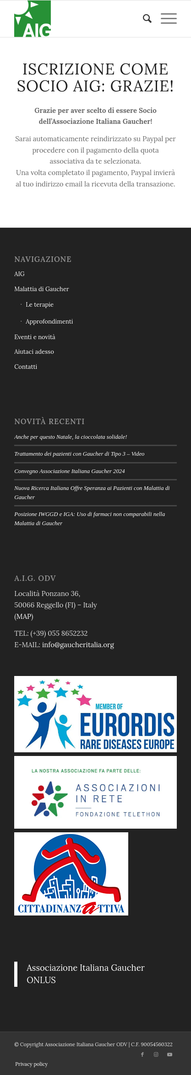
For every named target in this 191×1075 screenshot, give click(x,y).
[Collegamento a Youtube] (170, 1054)
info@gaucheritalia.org (78, 644)
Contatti (25, 367)
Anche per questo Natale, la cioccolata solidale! (70, 437)
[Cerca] (143, 18)
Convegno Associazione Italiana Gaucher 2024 (69, 471)
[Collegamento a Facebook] (142, 1054)
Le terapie (40, 305)
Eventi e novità (34, 337)
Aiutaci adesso (34, 352)
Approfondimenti (49, 321)
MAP (23, 616)
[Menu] (164, 18)
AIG (19, 274)
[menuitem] (143, 18)
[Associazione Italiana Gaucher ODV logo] (79, 18)
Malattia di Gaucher (41, 289)
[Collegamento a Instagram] (156, 1054)
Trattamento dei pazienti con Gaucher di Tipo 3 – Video (79, 454)
